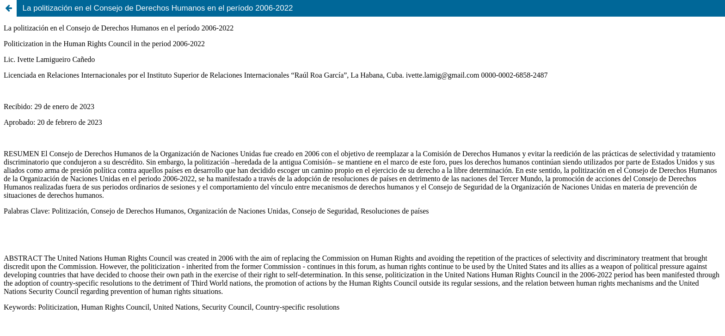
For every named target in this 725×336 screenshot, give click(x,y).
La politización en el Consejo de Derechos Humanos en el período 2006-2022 (158, 8)
